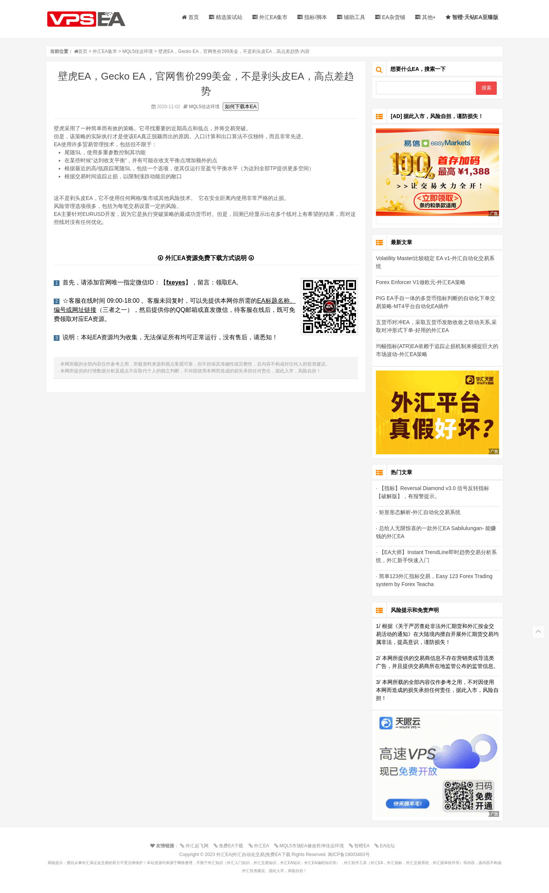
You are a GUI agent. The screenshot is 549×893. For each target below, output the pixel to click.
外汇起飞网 (196, 845)
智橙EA (361, 845)
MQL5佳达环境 (137, 51)
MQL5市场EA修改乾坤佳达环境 (311, 845)
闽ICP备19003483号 (348, 854)
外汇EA (261, 845)
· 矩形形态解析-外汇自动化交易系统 (418, 512)
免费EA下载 (230, 845)
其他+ (425, 17)
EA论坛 (386, 845)
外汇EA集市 (270, 17)
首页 (190, 17)
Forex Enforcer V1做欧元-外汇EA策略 (421, 282)
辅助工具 (351, 17)
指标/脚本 (312, 17)
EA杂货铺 (390, 17)
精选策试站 (225, 17)
